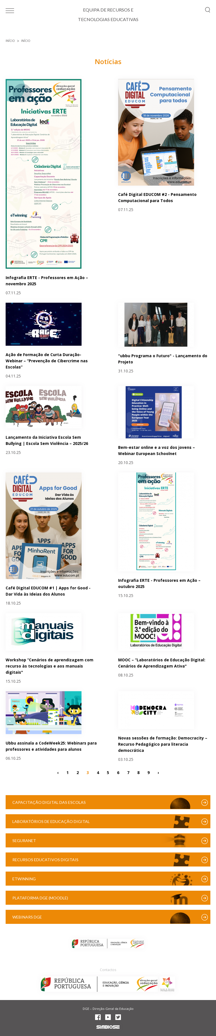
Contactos (108, 969)
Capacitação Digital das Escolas (49, 802)
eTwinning (24, 878)
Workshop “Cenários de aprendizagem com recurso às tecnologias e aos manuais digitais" (49, 666)
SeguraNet (24, 840)
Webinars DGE (27, 917)
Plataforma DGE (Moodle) (40, 897)
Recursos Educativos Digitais (45, 859)
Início (10, 41)
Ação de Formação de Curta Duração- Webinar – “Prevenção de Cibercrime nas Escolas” (47, 361)
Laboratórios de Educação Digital (51, 821)
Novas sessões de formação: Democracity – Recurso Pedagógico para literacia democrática (162, 744)
